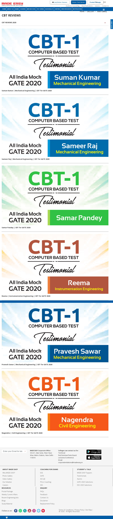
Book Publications (87, 6)
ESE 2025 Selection (84, 485)
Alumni (79, 479)
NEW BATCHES (31, 9)
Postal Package (95, 2)
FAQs (42, 491)
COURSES (23, 9)
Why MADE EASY (8, 473)
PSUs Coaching (45, 482)
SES (41, 485)
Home (82, 11)
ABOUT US (10, 9)
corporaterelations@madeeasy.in (70, 462)
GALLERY (90, 11)
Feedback (43, 494)
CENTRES (57, 9)
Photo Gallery (7, 476)
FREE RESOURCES (66, 9)
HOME (4, 9)
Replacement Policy (47, 504)
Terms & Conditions (66, 510)
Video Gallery (7, 479)
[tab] (55, 22)
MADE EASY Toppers (84, 473)
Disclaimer (44, 501)
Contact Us (105, 6)
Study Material (7, 504)
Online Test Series (78, 2)
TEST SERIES (40, 9)
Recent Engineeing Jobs (10, 497)
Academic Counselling (72, 6)
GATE (42, 476)
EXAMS (17, 9)
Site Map (88, 510)
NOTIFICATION (77, 9)
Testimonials (81, 476)
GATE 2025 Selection (84, 482)
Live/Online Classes (60, 2)
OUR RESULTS (49, 9)
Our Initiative (7, 482)
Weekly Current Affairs (10, 494)
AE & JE (42, 479)
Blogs (4, 501)
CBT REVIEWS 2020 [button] (54, 22)
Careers (97, 6)
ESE (41, 473)
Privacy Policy (79, 510)
